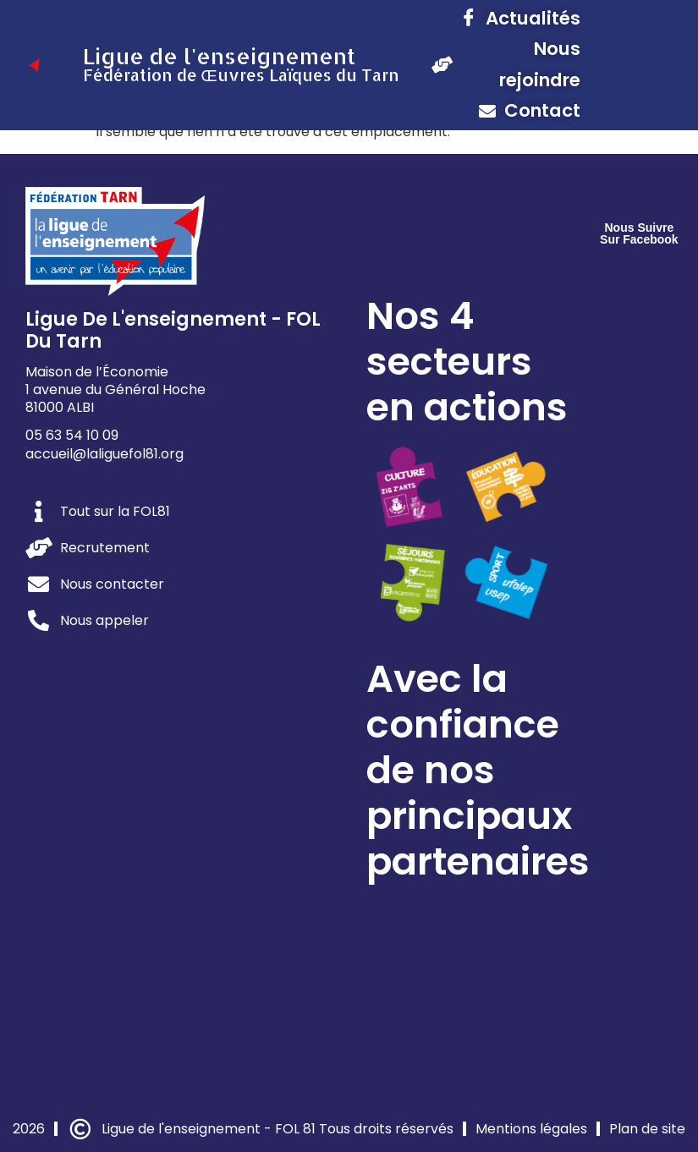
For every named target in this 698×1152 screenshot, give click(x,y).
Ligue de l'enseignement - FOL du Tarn (173, 330)
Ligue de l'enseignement (219, 55)
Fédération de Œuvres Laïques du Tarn (241, 74)
